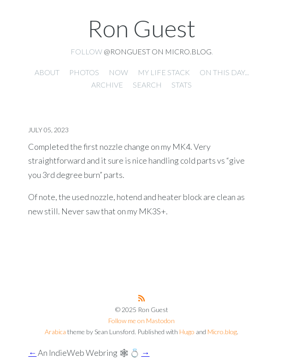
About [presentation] (47, 72)
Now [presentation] (118, 72)
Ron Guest (141, 28)
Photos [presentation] (84, 72)
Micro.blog (222, 332)
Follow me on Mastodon (141, 321)
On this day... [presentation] (224, 72)
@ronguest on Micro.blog (158, 51)
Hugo (187, 332)
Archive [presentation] (107, 84)
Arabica (55, 332)
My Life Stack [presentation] (164, 72)
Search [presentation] (147, 84)
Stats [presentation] (181, 84)
